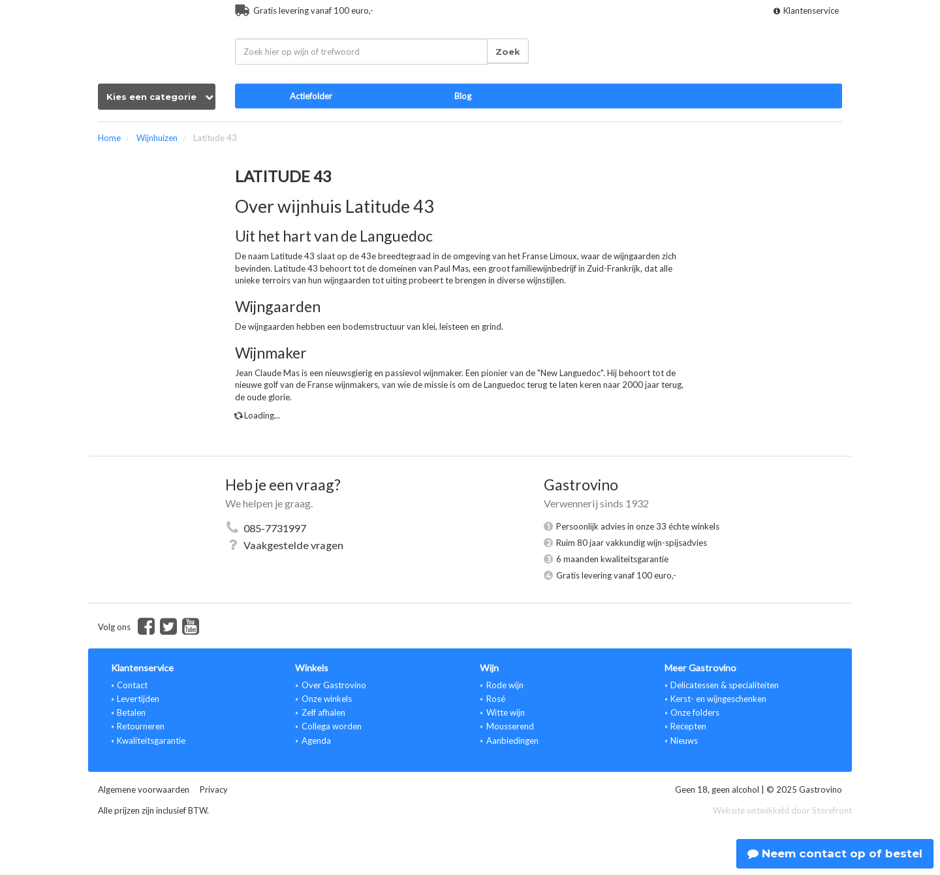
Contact (132, 685)
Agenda (316, 740)
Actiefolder (311, 96)
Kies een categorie (159, 96)
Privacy (214, 789)
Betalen (131, 712)
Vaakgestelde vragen (293, 545)
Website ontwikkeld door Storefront (782, 810)
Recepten (688, 726)
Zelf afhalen (323, 712)
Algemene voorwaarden (143, 789)
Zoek (507, 51)
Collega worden (332, 726)
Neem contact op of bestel (834, 853)
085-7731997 (274, 528)
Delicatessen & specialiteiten (724, 685)
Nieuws (684, 740)
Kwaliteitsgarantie (151, 740)
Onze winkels (327, 698)
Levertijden (138, 698)
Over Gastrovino (334, 685)
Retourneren (140, 726)
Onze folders (694, 712)
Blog (462, 96)
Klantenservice (806, 10)
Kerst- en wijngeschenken (718, 698)
